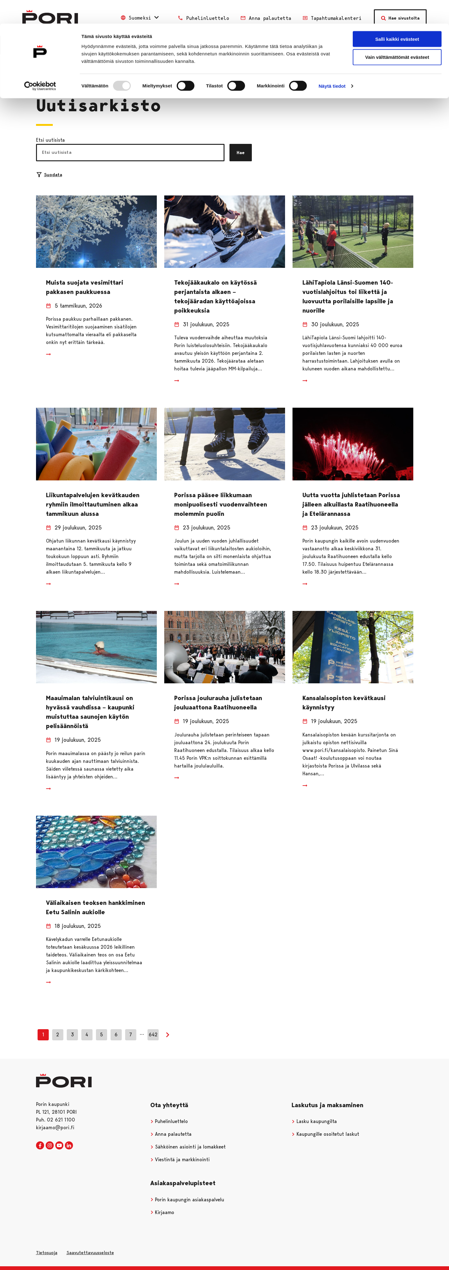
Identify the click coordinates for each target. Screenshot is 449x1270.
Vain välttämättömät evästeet (397, 33)
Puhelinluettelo (169, 1121)
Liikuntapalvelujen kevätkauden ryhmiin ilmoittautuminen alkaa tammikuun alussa (92, 504)
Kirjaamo (162, 1212)
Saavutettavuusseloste (90, 1252)
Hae (241, 152)
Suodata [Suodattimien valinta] (49, 174)
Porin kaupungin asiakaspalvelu (187, 1200)
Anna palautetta (171, 1134)
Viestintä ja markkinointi (180, 1159)
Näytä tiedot (332, 62)
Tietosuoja (46, 1252)
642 (153, 1035)
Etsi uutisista (50, 140)
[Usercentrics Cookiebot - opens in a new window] (40, 62)
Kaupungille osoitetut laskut (325, 1134)
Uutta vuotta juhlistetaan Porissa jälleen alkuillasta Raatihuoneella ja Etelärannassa (351, 504)
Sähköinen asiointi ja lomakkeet (188, 1147)
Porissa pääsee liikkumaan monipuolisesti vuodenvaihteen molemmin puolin (220, 504)
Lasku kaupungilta (314, 1121)
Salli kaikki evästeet (397, 15)
